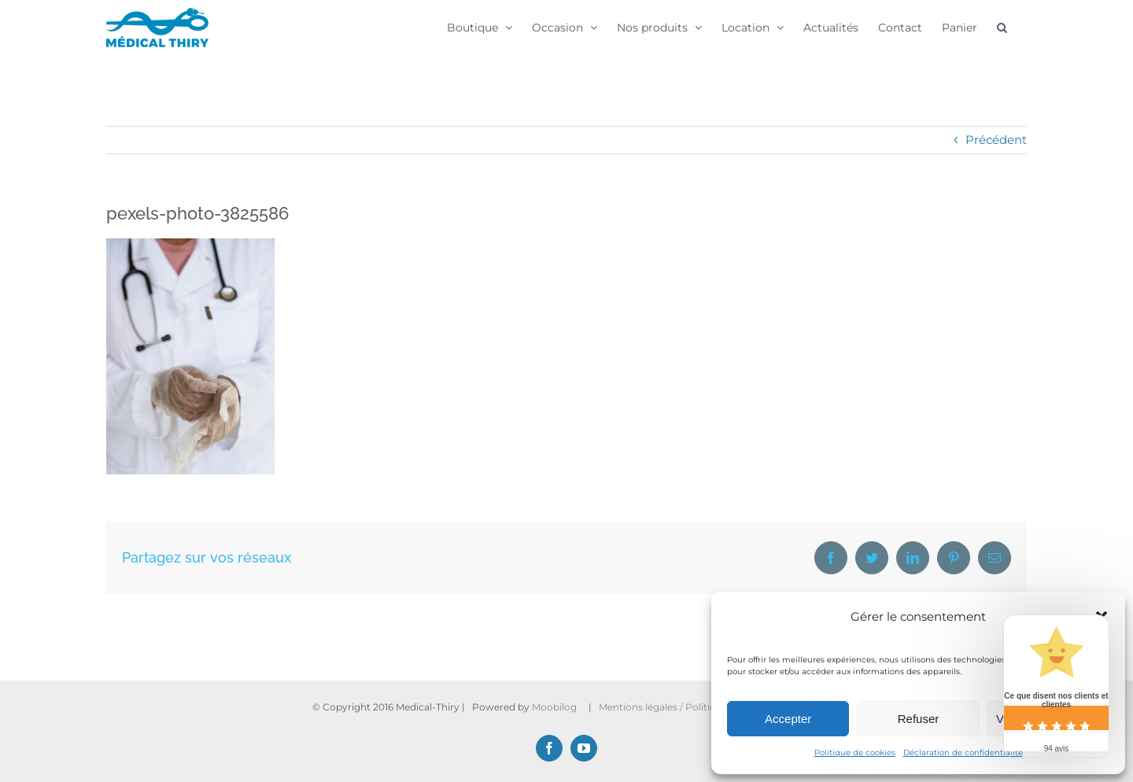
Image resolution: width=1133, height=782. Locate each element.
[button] (1002, 26)
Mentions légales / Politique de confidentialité (706, 707)
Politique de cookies (854, 752)
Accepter (788, 718)
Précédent (996, 139)
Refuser (918, 718)
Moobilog (554, 707)
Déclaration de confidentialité (963, 752)
